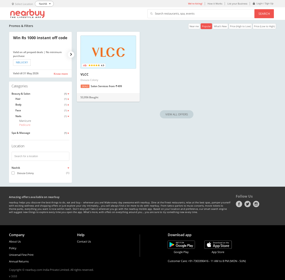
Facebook (239, 204)
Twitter (247, 204)
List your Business (237, 3)
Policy (12, 248)
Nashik (16, 168)
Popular (206, 26)
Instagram (256, 204)
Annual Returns (19, 261)
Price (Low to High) (264, 26)
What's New (220, 26)
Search (264, 14)
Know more (61, 74)
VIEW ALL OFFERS (176, 114)
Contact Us (84, 241)
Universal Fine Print (21, 255)
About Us (15, 241)
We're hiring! (195, 3)
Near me (194, 26)
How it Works (215, 3)
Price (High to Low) (240, 26)
